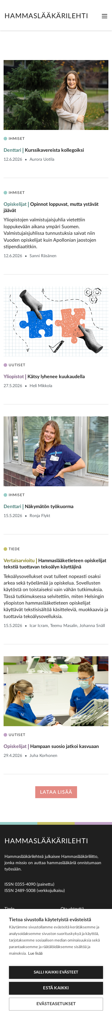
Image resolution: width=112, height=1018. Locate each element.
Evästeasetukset (56, 1004)
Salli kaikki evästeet (56, 972)
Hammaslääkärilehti (46, 16)
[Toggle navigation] (105, 16)
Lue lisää (35, 954)
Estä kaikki (56, 988)
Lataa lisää (56, 792)
